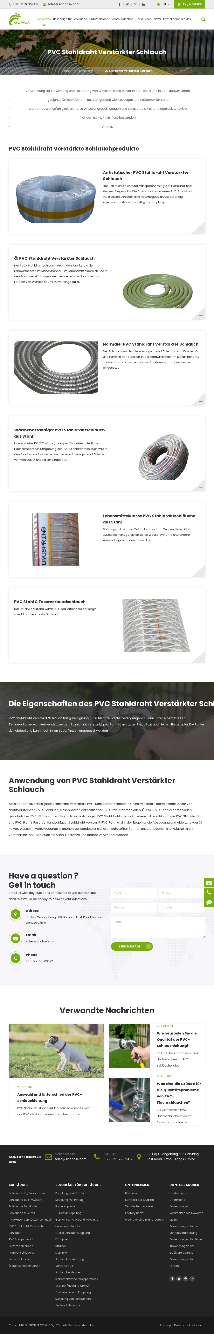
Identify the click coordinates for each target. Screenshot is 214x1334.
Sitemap (165, 1325)
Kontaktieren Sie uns (177, 20)
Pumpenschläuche (21, 1253)
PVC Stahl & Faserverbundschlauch (50, 601)
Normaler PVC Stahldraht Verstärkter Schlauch (150, 344)
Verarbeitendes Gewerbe (186, 1213)
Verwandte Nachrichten (107, 1010)
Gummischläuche (21, 1246)
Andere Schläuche (67, 1305)
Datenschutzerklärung (189, 1325)
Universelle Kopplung (69, 1226)
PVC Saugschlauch (21, 1239)
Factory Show (134, 1213)
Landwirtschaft (179, 1193)
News (157, 20)
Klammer (61, 1253)
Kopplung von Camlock (71, 1193)
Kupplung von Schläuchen (73, 1299)
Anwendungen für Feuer (185, 1239)
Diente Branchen (122, 20)
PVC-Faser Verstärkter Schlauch (30, 1220)
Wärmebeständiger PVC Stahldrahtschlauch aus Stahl (59, 433)
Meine (173, 1220)
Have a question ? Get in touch (43, 880)
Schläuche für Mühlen (23, 1206)
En (164, 4)
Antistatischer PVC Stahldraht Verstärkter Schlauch (146, 175)
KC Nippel (61, 1239)
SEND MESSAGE (135, 946)
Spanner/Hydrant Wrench (72, 1286)
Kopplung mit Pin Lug (69, 1200)
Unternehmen (98, 20)
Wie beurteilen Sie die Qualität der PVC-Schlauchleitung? (177, 1039)
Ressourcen (144, 20)
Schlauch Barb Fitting (69, 1259)
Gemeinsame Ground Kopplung (76, 1220)
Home (66, 71)
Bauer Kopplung (66, 1206)
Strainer (60, 1246)
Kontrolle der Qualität (139, 1200)
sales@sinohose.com (61, 4)
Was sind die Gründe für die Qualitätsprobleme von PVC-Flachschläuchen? (179, 1093)
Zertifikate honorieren (140, 1206)
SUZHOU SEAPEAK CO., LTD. (42, 1325)
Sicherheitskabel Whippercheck (76, 1279)
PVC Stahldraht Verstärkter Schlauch (127, 71)
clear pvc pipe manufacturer (145, 1220)
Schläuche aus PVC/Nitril (25, 1200)
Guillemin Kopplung (68, 1213)
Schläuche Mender (68, 1272)
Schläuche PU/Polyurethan (27, 1193)
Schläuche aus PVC (22, 1213)
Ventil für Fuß (64, 1266)
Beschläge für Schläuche (70, 20)
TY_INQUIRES (190, 4)
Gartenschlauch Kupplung (73, 1292)
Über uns (131, 1193)
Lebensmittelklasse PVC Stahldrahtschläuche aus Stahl (149, 519)
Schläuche (44, 20)
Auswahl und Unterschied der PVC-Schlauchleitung (49, 1097)
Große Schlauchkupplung (72, 1233)
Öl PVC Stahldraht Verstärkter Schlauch (54, 258)
